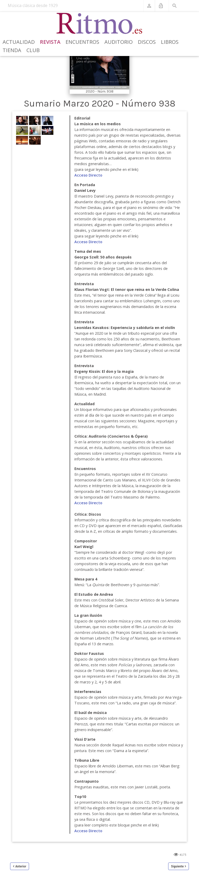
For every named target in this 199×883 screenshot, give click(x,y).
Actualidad (19, 41)
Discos (147, 41)
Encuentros (82, 41)
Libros (170, 41)
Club (33, 50)
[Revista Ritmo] (99, 23)
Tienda (12, 50)
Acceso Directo (88, 175)
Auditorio (118, 41)
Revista (50, 41)
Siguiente (177, 866)
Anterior (20, 866)
